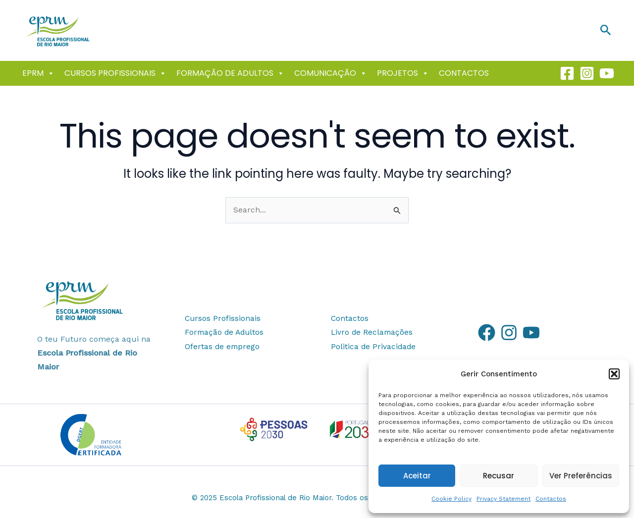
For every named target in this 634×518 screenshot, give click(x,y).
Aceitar (417, 475)
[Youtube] (607, 73)
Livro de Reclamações (373, 332)
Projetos (403, 73)
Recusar (498, 475)
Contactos (550, 498)
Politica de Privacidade (374, 346)
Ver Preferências (580, 475)
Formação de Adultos (230, 73)
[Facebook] (567, 73)
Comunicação (330, 73)
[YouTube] (531, 333)
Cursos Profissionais (115, 73)
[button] (614, 374)
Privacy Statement (503, 498)
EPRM (38, 73)
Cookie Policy (451, 498)
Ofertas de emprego (223, 346)
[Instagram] (587, 73)
